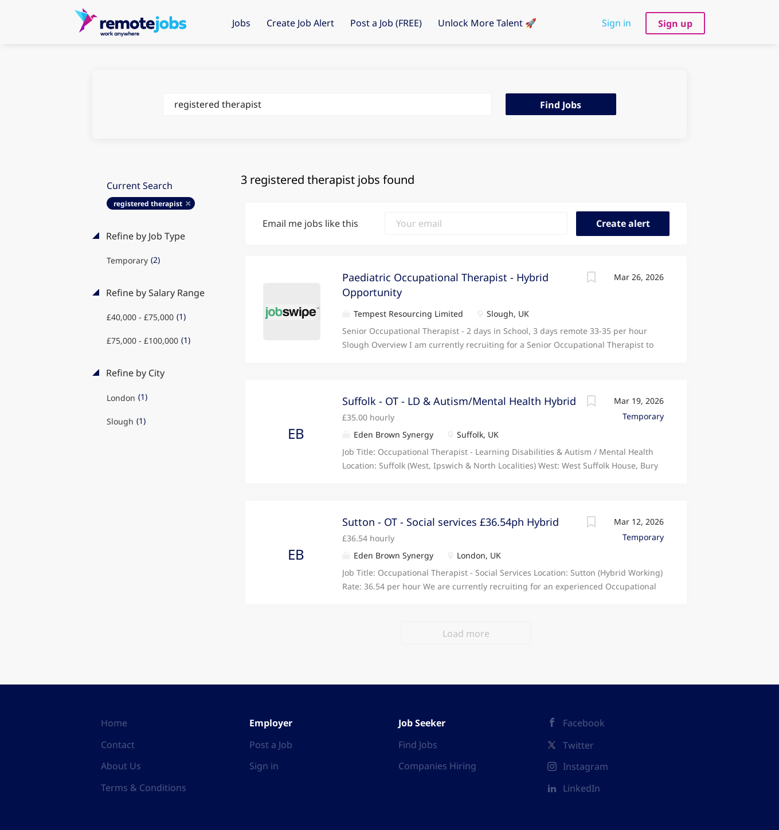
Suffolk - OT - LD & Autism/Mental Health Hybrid (459, 401)
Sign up (675, 23)
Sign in (616, 23)
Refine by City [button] (134, 373)
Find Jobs (560, 105)
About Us (121, 766)
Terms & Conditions (143, 787)
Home (114, 723)
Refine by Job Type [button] (144, 236)
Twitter (578, 745)
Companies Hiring (437, 766)
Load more (466, 633)
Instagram (585, 766)
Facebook (584, 723)
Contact (118, 744)
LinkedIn (581, 788)
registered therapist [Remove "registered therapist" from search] (147, 204)
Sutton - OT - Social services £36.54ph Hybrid (450, 522)
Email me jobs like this (310, 223)
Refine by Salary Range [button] (154, 292)
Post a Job (270, 744)
